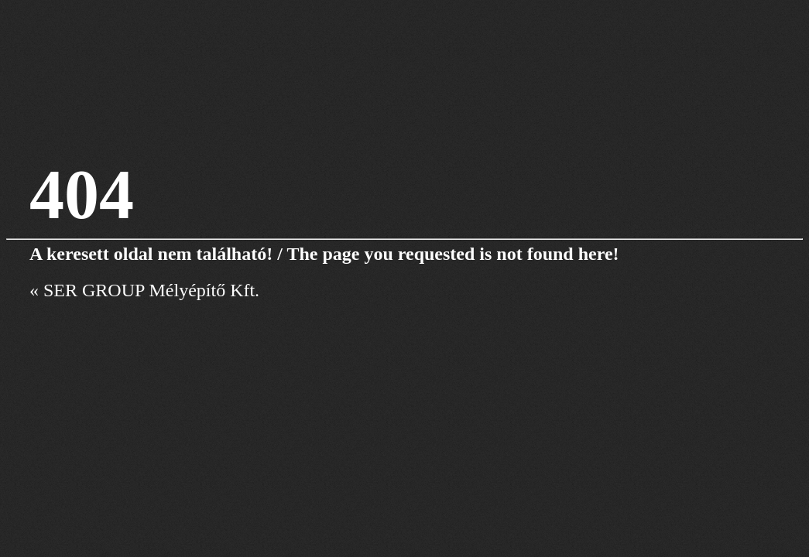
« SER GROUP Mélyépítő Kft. (144, 290)
